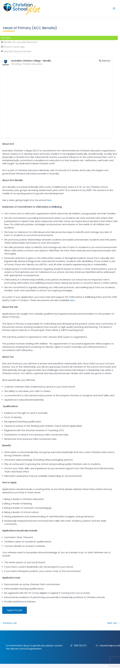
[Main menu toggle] (114, 8)
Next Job (113, 623)
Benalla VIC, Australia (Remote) (20, 42)
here (49, 200)
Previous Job (8, 623)
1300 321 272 (80, 645)
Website (106, 60)
